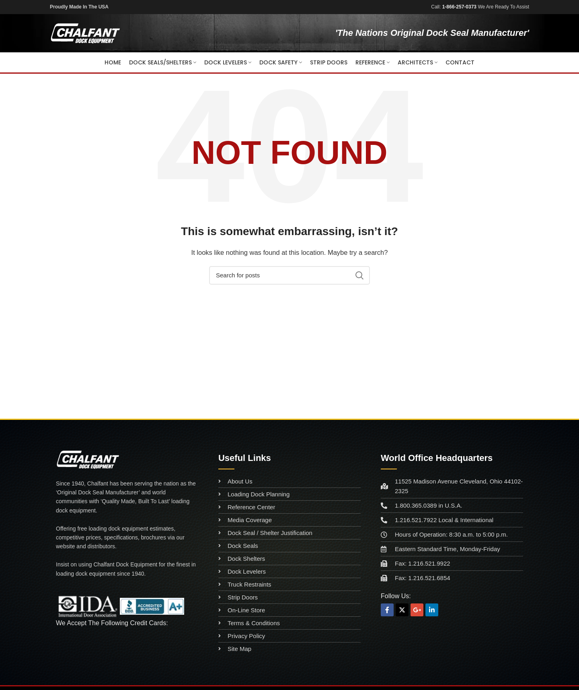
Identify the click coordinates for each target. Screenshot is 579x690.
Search (359, 275)
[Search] (289, 275)
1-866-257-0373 (459, 7)
